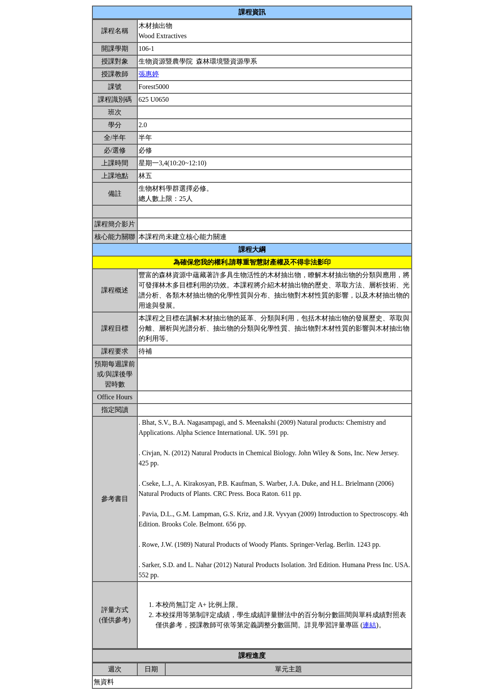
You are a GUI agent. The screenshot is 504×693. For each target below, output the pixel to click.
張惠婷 (148, 74)
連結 (369, 625)
